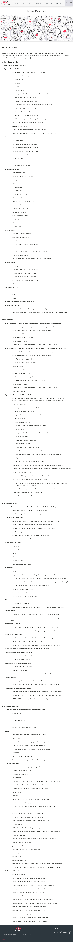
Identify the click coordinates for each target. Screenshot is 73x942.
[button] (15, 3)
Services (29, 3)
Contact (58, 3)
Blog (52, 3)
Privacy (3, 939)
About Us (46, 3)
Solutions (23, 3)
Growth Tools (38, 3)
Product (15, 3)
